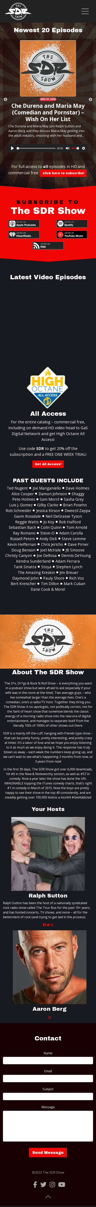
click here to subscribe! (63, 173)
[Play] (12, 148)
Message (48, 1107)
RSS (48, 245)
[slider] (36, 148)
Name (48, 1053)
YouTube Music (72, 234)
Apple (24, 223)
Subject (48, 1089)
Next (90, 100)
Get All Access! (48, 464)
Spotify (72, 223)
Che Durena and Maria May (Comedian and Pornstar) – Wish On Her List (48, 112)
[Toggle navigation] (85, 11)
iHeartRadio (24, 234)
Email (48, 1071)
